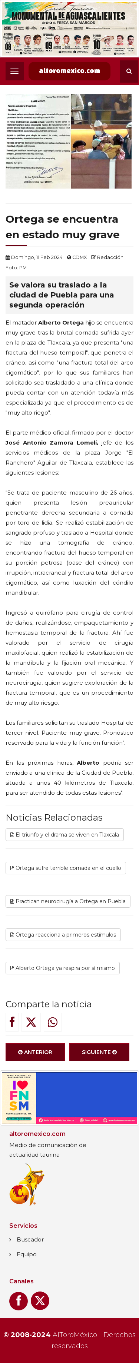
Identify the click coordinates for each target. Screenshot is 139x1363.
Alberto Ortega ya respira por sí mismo (62, 968)
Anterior (35, 1052)
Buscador (30, 1239)
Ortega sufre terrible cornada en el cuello (65, 868)
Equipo (27, 1254)
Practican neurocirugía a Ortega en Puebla (68, 901)
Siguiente (99, 1052)
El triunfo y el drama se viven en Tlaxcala (64, 834)
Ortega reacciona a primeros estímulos (63, 934)
